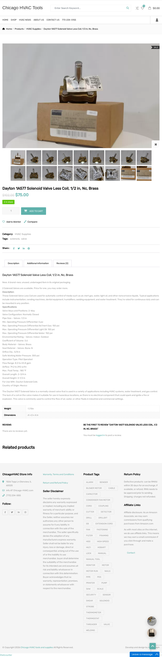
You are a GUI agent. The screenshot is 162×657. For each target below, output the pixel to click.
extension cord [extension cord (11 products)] (104, 523)
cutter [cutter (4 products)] (90, 512)
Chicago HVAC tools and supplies (37, 647)
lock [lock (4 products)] (88, 553)
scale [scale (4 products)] (100, 589)
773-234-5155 (69, 20)
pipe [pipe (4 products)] (88, 577)
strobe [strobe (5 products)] (90, 606)
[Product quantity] (11, 210)
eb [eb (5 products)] (87, 523)
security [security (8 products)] (91, 595)
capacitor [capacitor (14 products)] (92, 494)
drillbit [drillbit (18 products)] (102, 518)
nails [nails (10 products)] (107, 571)
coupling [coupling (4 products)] (103, 506)
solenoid (14, 238)
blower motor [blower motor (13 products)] (94, 488)
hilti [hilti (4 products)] (88, 547)
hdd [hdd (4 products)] (88, 541)
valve (24, 238)
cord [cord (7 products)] (89, 506)
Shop (14, 20)
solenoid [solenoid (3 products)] (104, 600)
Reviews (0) (62, 263)
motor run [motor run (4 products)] (92, 571)
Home (5, 20)
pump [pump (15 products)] (104, 583)
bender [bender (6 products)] (104, 482)
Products (19, 29)
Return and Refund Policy (55, 482)
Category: (7, 234)
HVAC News (25, 20)
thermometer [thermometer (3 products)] (93, 612)
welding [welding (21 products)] (90, 630)
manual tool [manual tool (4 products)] (93, 559)
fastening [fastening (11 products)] (102, 529)
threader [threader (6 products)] (91, 624)
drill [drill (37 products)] (89, 518)
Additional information (38, 263)
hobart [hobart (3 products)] (102, 547)
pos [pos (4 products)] (99, 577)
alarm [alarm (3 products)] (89, 482)
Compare (32, 221)
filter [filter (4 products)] (89, 535)
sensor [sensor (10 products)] (107, 595)
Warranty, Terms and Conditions (58, 474)
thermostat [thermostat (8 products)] (92, 618)
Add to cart (36, 211)
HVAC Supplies (33, 29)
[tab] (13, 263)
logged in (100, 435)
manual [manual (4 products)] (102, 553)
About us (39, 20)
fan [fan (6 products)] (88, 529)
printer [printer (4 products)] (90, 583)
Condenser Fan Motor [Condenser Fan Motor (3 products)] (98, 500)
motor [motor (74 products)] (105, 565)
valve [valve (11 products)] (107, 624)
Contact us (53, 20)
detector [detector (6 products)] (106, 512)
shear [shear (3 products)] (89, 600)
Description (13, 263)
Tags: (5, 238)
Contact (131, 553)
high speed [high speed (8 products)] (103, 541)
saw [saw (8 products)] (88, 589)
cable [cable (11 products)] (111, 488)
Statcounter (6, 655)
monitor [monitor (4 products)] (90, 565)
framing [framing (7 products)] (103, 535)
